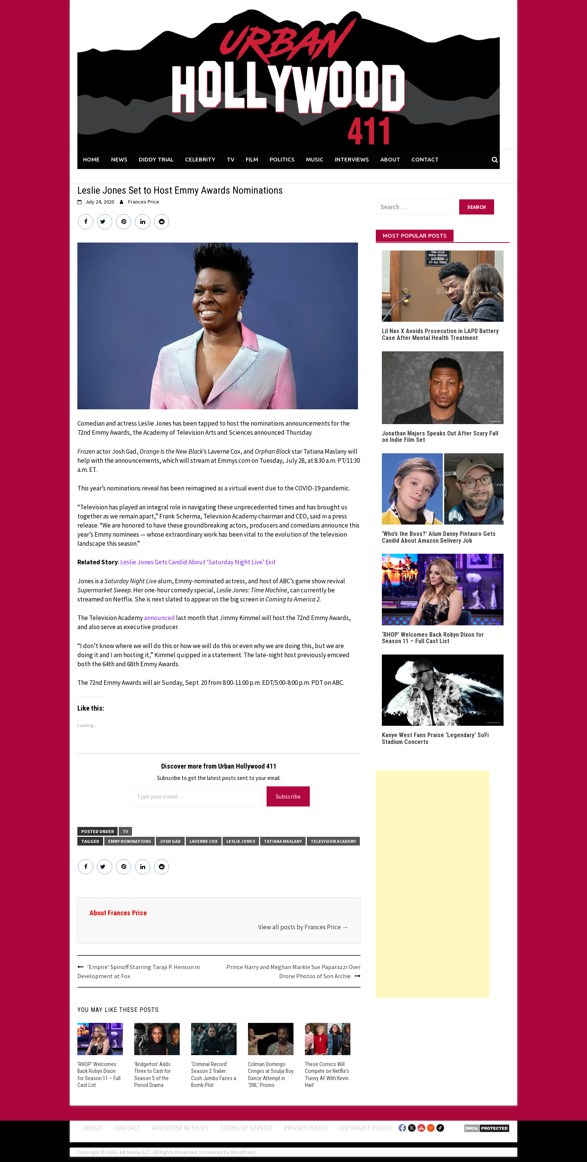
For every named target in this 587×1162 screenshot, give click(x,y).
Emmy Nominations (129, 841)
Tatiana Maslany (283, 841)
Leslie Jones (240, 841)
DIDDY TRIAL (156, 159)
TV (230, 159)
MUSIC (314, 159)
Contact (127, 1128)
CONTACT (425, 159)
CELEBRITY (200, 159)
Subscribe (288, 796)
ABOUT (390, 159)
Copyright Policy (365, 1128)
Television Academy (333, 841)
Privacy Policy (305, 1128)
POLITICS (282, 159)
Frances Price (143, 201)
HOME (91, 159)
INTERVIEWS (352, 159)
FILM (252, 159)
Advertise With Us (180, 1128)
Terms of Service (246, 1128)
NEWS (119, 159)
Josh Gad (170, 841)
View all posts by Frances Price (303, 927)
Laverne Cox (204, 841)
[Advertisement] (433, 884)
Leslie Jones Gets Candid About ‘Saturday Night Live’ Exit (198, 562)
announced (159, 618)
